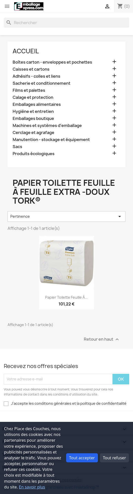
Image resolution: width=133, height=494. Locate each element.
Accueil (26, 51)
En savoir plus (32, 487)
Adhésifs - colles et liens (36, 76)
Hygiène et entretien (33, 111)
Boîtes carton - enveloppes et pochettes (52, 62)
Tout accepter (82, 458)
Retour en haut (102, 339)
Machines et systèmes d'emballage (47, 125)
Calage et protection (33, 97)
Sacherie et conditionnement (41, 83)
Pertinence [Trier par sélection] (66, 216)
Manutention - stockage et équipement (51, 139)
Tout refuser (114, 458)
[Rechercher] (66, 23)
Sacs (17, 146)
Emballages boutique (33, 118)
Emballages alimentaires (37, 104)
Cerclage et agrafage (33, 132)
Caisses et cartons (31, 69)
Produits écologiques (34, 153)
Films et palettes (29, 90)
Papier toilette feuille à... (66, 297)
